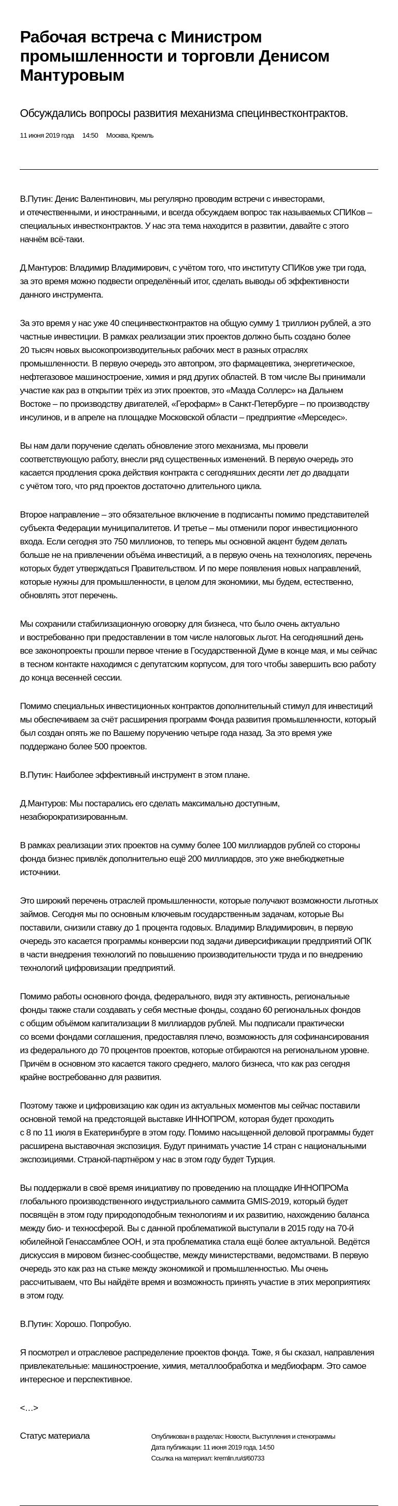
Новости (237, 1436)
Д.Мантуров (42, 268)
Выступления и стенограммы (293, 1436)
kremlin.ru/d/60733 (239, 1458)
